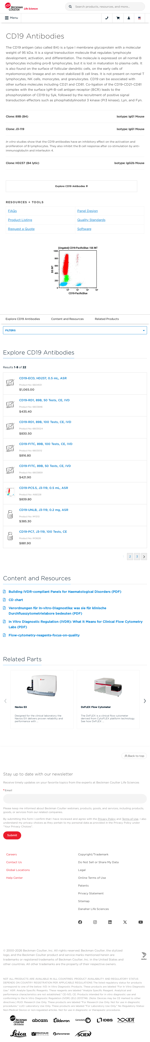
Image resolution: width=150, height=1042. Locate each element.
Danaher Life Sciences (93, 909)
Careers (11, 854)
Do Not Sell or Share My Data (98, 862)
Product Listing (20, 220)
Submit (12, 835)
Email (7, 790)
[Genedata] (83, 1021)
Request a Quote (21, 229)
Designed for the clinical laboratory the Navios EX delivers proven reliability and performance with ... (39, 718)
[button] (70, 6)
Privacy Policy (107, 818)
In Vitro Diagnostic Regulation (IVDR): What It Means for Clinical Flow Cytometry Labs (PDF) (76, 624)
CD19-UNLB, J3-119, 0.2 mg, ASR (43, 510)
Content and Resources (67, 318)
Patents (83, 885)
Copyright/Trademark (93, 854)
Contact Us (14, 862)
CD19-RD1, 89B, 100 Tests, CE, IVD (45, 422)
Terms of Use (130, 818)
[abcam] (40, 1021)
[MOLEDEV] (40, 1035)
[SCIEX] (83, 1034)
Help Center (14, 877)
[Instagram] (95, 923)
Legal (82, 870)
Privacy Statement (91, 893)
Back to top (134, 756)
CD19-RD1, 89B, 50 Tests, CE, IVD (44, 400)
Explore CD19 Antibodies (23, 318)
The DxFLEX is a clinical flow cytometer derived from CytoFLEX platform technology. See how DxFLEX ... (108, 718)
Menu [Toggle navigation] (11, 18)
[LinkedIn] (110, 923)
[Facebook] (80, 923)
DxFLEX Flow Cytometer (96, 707)
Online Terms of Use (92, 877)
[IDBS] (104, 1021)
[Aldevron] (61, 1021)
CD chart (16, 600)
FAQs (12, 211)
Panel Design (87, 211)
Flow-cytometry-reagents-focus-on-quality (44, 635)
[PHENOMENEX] (61, 1034)
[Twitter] (125, 923)
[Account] (129, 18)
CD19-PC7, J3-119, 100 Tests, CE (43, 531)
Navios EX (21, 707)
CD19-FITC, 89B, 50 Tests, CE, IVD (45, 466)
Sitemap (83, 901)
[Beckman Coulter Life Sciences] (21, 6)
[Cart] (117, 18)
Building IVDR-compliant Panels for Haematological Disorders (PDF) (65, 592)
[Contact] (106, 18)
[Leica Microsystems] (18, 1034)
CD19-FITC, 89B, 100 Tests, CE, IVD (46, 444)
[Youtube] (140, 923)
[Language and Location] (139, 18)
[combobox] (105, 6)
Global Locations (18, 870)
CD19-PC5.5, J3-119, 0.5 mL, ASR (43, 488)
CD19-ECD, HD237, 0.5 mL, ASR (43, 378)
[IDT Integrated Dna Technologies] (126, 1021)
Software (84, 229)
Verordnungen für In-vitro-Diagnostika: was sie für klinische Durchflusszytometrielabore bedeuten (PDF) (57, 610)
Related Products (107, 318)
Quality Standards (91, 220)
